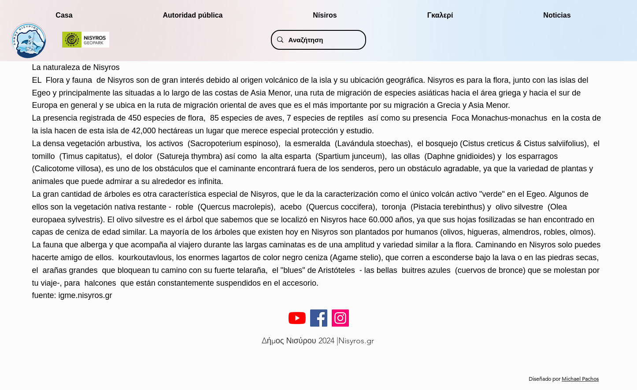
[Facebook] (318, 318)
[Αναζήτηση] (318, 40)
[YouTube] (297, 318)
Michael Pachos (580, 378)
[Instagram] (340, 318)
